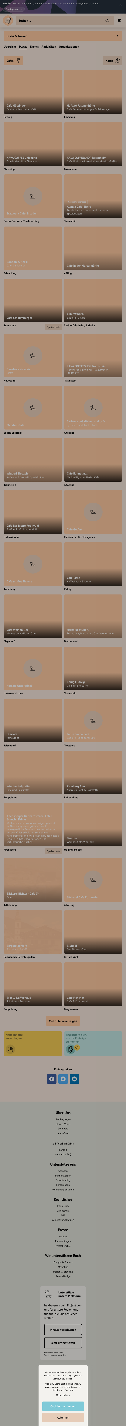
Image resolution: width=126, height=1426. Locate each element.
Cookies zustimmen (63, 1406)
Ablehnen (63, 1417)
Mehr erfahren (63, 1395)
